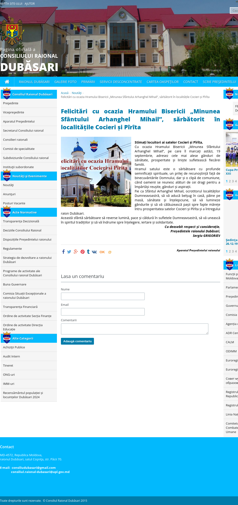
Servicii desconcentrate (121, 81)
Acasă (64, 93)
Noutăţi (77, 93)
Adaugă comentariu (77, 341)
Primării (88, 81)
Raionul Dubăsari (34, 81)
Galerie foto (65, 81)
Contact (190, 81)
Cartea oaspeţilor (162, 81)
